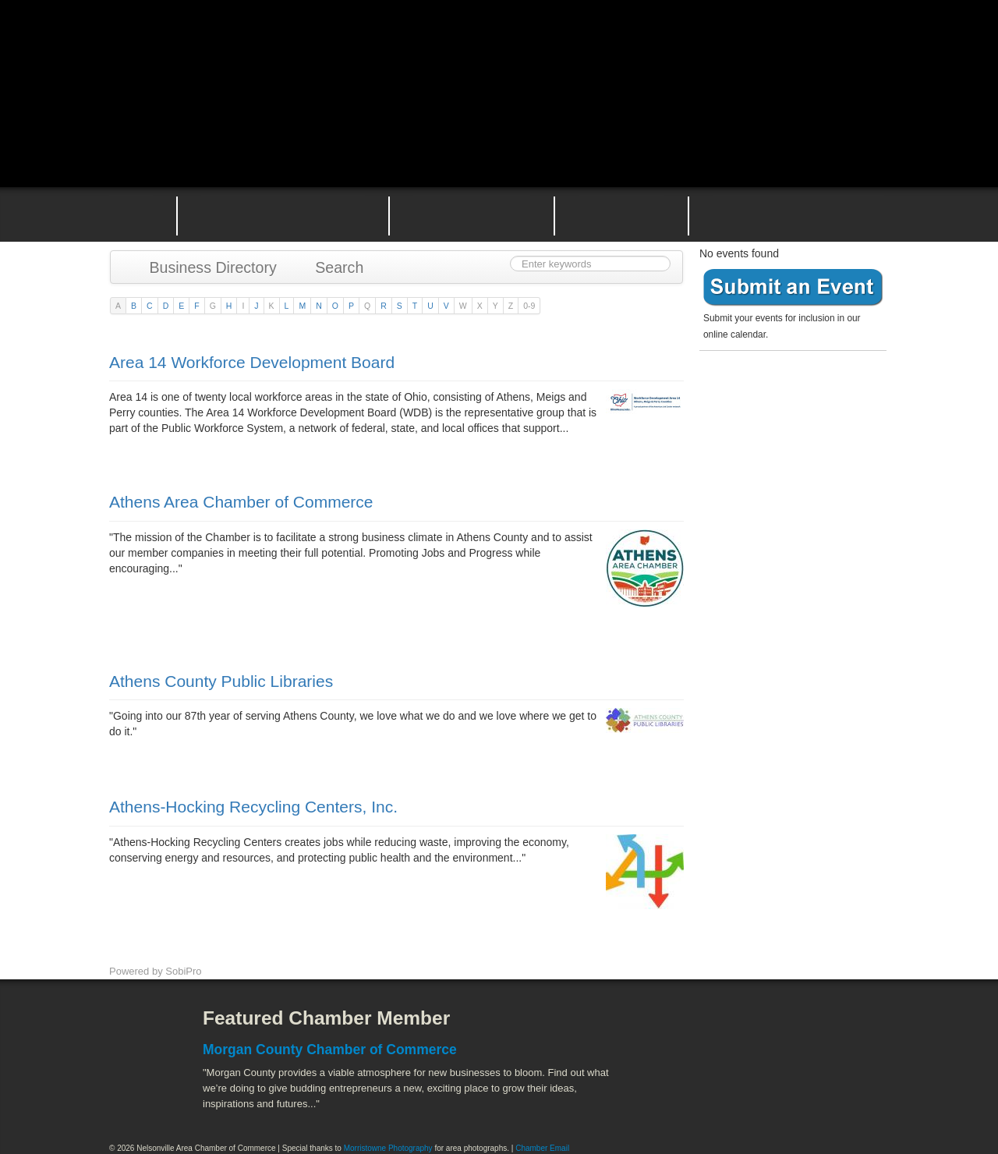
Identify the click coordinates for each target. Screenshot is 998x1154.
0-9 (529, 305)
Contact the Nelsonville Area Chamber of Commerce (798, 214)
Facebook (136, 1030)
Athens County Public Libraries (221, 681)
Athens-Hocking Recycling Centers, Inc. (253, 807)
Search (332, 267)
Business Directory (205, 267)
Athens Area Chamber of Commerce (241, 502)
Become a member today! (789, 393)
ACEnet (828, 1030)
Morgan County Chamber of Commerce (330, 1049)
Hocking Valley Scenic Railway (847, 1100)
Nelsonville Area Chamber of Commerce (292, 45)
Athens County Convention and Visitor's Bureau (699, 1030)
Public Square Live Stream (822, 48)
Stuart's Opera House (679, 1100)
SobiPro (183, 971)
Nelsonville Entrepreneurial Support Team (621, 214)
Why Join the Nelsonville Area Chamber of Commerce (283, 214)
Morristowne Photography (388, 1148)
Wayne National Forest (763, 1100)
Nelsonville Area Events (471, 214)
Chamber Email (542, 1148)
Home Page (131, 214)
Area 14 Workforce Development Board (252, 362)
